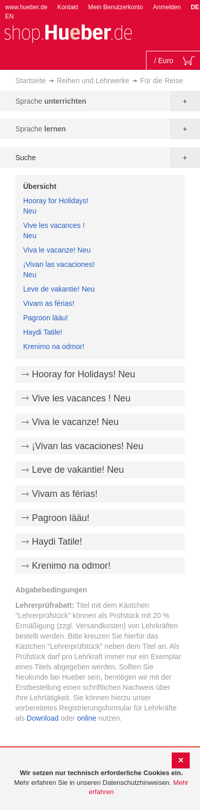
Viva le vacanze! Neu (56, 250)
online (86, 718)
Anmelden (167, 7)
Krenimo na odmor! (53, 346)
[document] (101, 782)
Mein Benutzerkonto (115, 7)
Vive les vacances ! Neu (81, 398)
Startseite (30, 80)
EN (9, 16)
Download (43, 718)
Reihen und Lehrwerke (93, 80)
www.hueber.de (26, 7)
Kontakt (67, 7)
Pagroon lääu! (45, 318)
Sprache (50, 101)
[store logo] (68, 32)
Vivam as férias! (48, 303)
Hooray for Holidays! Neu (83, 374)
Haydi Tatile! (42, 332)
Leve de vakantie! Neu (59, 289)
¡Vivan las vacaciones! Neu (87, 446)
